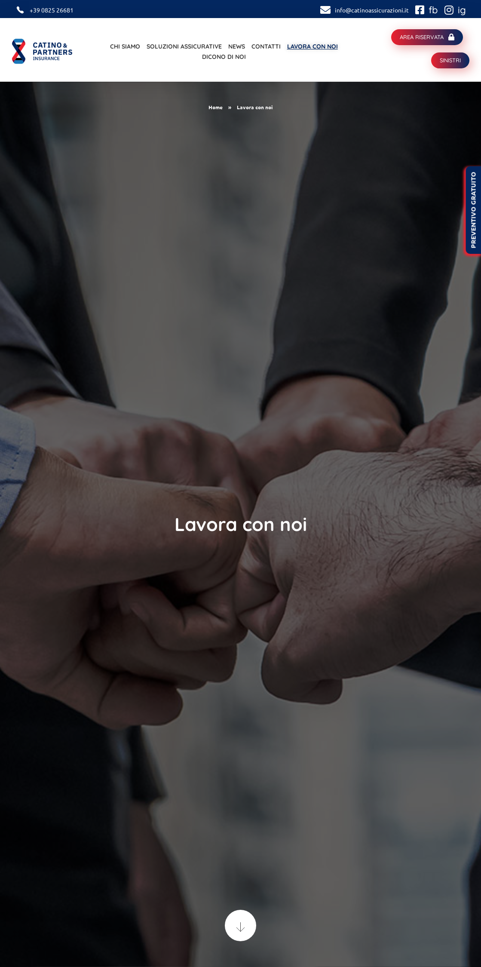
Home (215, 107)
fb (433, 10)
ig (462, 10)
